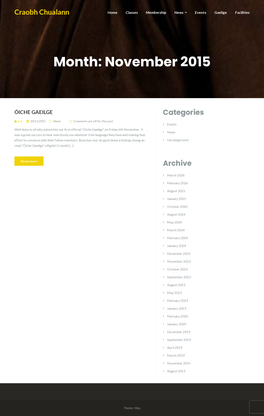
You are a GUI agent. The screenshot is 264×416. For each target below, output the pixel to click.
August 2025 (176, 191)
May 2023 (174, 293)
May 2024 (174, 222)
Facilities (242, 12)
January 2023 (176, 308)
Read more (29, 161)
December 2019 (178, 332)
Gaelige (220, 12)
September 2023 (179, 277)
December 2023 (178, 253)
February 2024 (177, 238)
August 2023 (176, 285)
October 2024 (177, 206)
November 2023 (179, 261)
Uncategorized (177, 140)
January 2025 (176, 199)
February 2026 (177, 183)
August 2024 (176, 214)
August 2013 (176, 371)
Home (112, 12)
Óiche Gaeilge (33, 112)
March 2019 (176, 355)
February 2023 (177, 300)
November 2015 (179, 363)
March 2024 (176, 230)
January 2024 (176, 246)
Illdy (137, 408)
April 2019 (174, 347)
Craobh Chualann (41, 11)
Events (200, 12)
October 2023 (177, 269)
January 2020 (176, 324)
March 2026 (176, 175)
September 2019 (179, 340)
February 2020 (177, 316)
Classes (132, 12)
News (178, 12)
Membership (156, 12)
